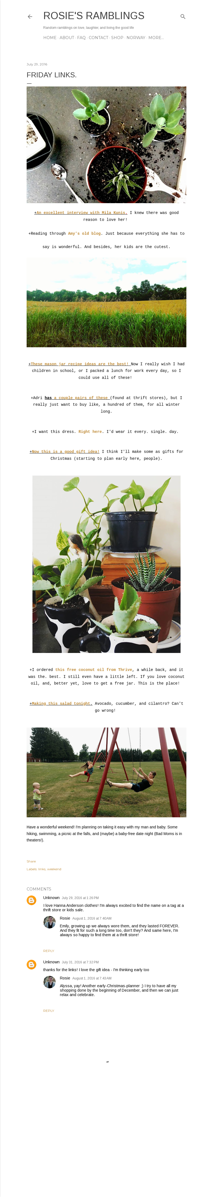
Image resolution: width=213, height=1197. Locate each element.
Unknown (51, 897)
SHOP (117, 37)
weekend (54, 869)
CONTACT (98, 37)
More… (156, 37)
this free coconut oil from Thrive (92, 670)
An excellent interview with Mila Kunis (81, 213)
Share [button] (31, 861)
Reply (48, 951)
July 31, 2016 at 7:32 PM (80, 962)
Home (50, 37)
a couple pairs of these (82, 398)
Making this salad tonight (61, 703)
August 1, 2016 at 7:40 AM (91, 918)
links (41, 869)
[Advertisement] (106, 1144)
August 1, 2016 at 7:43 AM (91, 978)
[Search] (183, 15)
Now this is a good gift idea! (66, 452)
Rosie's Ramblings (93, 15)
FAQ (81, 37)
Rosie (65, 918)
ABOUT (67, 37)
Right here (90, 432)
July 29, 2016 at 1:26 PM (80, 898)
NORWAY (135, 37)
